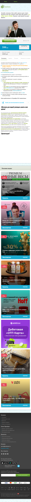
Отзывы (16, 58)
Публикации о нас (6, 419)
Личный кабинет (29, 1)
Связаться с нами (5, 448)
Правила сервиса (5, 422)
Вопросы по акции (25, 58)
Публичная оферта (6, 440)
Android (24, 62)
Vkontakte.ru (4, 454)
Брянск (15, 1)
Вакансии (4, 420)
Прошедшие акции (6, 432)
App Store (4, 463)
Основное (3, 58)
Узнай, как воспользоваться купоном (14, 102)
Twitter (6, 454)
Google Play (13, 463)
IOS (20, 62)
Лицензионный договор (7, 438)
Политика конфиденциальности (9, 441)
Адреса (10, 58)
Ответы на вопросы (6, 424)
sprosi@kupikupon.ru (6, 446)
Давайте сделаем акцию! (7, 428)
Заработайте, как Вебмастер (8, 430)
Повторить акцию (9, 41)
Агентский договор (6, 436)
